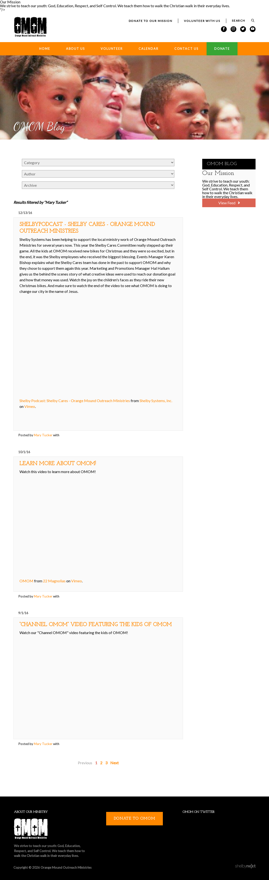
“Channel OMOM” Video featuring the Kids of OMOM (95, 625)
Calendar (148, 49)
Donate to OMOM (134, 819)
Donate (222, 49)
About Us (75, 49)
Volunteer (112, 49)
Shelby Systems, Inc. (156, 400)
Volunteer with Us (202, 21)
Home (44, 49)
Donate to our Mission (150, 21)
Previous (85, 762)
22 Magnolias (54, 580)
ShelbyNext (245, 866)
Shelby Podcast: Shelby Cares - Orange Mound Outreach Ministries (74, 400)
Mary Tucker (43, 435)
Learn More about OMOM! (57, 464)
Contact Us (186, 49)
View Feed (229, 202)
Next (114, 762)
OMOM (26, 580)
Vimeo (29, 406)
